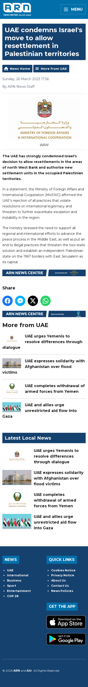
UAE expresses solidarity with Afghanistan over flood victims (43, 367)
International (17, 575)
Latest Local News (28, 438)
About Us (58, 580)
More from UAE (54, 68)
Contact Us (60, 585)
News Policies (62, 591)
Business (14, 580)
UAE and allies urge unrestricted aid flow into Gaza (39, 411)
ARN (16, 670)
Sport (11, 585)
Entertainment (19, 591)
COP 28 (13, 596)
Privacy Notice (62, 575)
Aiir (29, 670)
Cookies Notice (63, 570)
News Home (20, 68)
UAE (10, 570)
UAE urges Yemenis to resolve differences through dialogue (42, 342)
